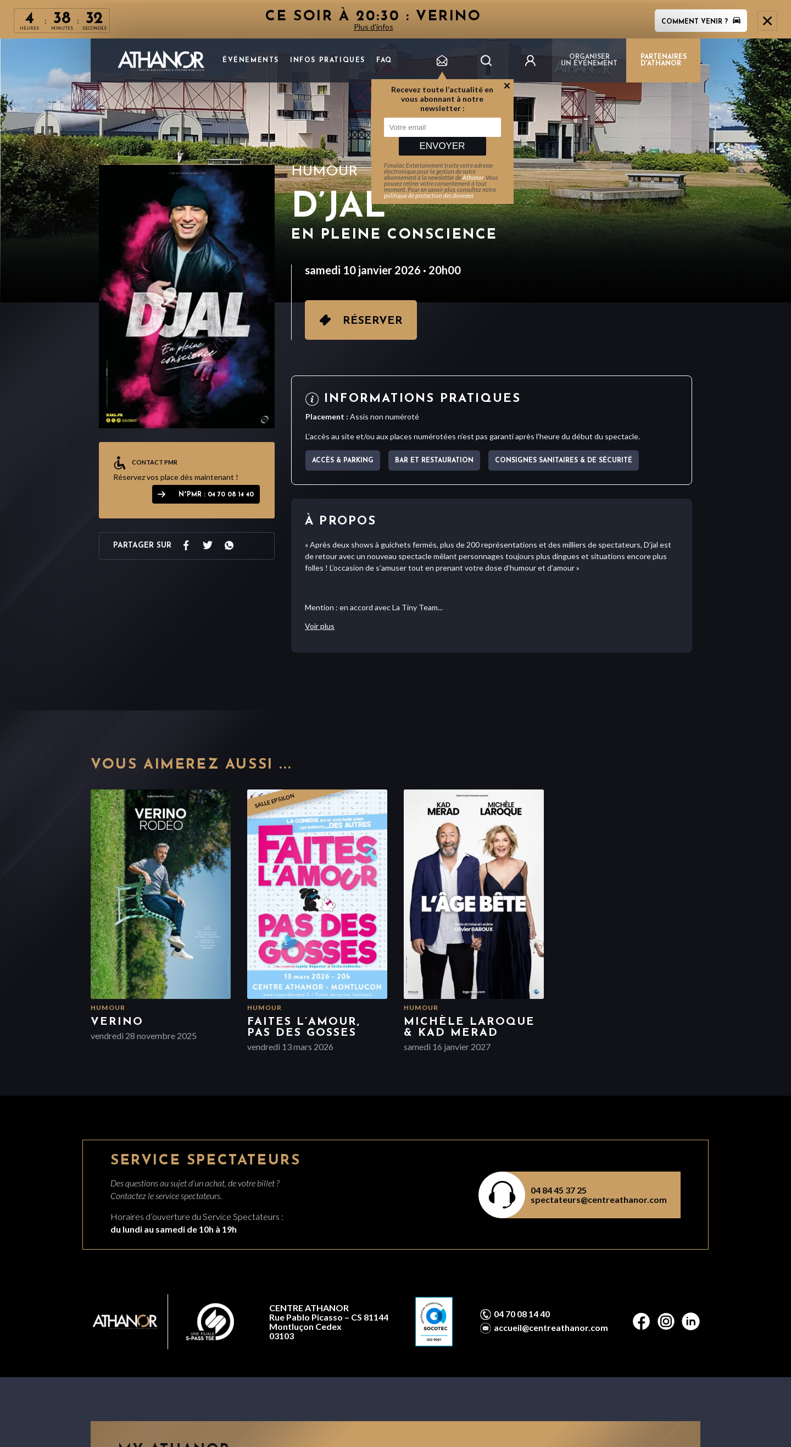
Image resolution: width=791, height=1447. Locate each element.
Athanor (473, 177)
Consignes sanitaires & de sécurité (563, 460)
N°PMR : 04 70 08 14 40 (216, 494)
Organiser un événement (589, 60)
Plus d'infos (373, 26)
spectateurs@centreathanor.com (599, 1199)
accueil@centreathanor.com (551, 1328)
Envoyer (442, 146)
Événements (250, 60)
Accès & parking (343, 460)
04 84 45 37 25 (559, 1190)
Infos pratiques (327, 60)
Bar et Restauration (434, 460)
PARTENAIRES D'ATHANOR (663, 60)
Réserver (373, 321)
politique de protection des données (429, 195)
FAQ (384, 60)
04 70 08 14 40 (522, 1314)
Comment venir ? (700, 22)
